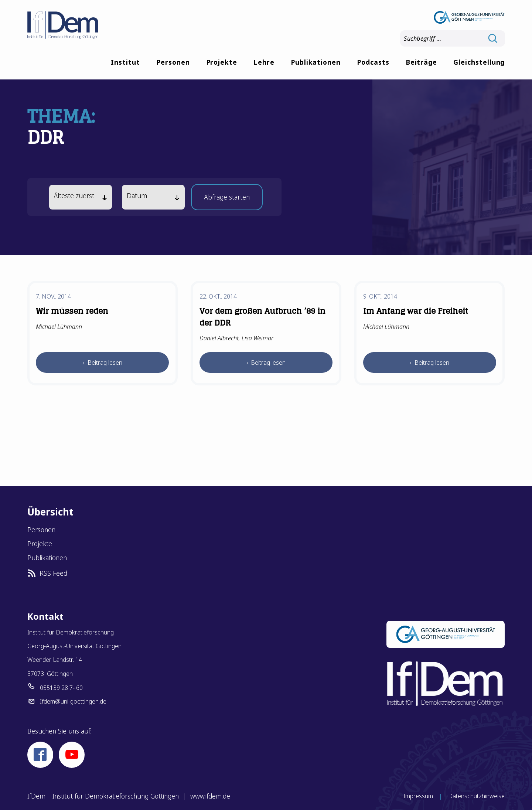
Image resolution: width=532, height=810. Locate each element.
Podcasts (373, 62)
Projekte (222, 62)
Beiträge (421, 62)
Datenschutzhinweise (476, 796)
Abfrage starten (227, 199)
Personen (173, 62)
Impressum (418, 796)
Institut (125, 62)
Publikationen (316, 62)
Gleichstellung (479, 62)
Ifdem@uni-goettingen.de (73, 701)
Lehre (263, 62)
